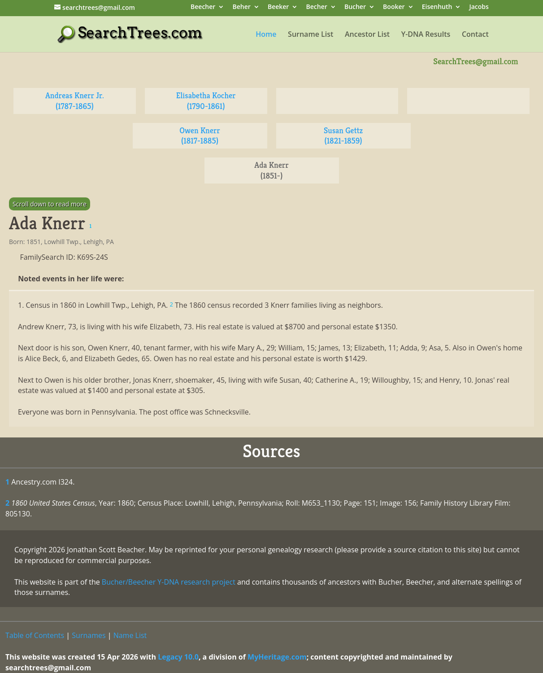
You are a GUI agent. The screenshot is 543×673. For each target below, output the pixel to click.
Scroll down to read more (50, 204)
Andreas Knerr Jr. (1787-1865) (74, 100)
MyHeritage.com (277, 657)
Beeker (278, 7)
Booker (393, 7)
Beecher (203, 7)
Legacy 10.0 (178, 657)
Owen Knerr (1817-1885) (199, 135)
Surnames (88, 635)
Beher (241, 7)
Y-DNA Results (426, 35)
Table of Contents (34, 635)
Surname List (310, 35)
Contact (475, 35)
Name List (130, 635)
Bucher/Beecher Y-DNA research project (168, 582)
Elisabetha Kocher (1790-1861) (206, 100)
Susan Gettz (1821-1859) (343, 135)
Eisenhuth (437, 7)
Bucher (355, 7)
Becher (316, 7)
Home (266, 35)
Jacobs (479, 7)
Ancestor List (367, 35)
